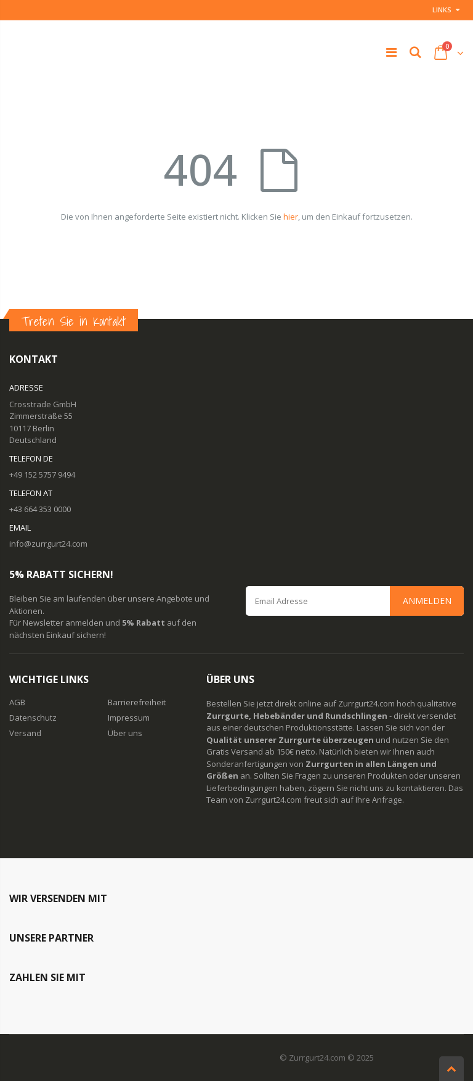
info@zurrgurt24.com (48, 543)
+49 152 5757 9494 (42, 474)
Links (441, 9)
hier (290, 216)
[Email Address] (355, 601)
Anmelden (427, 601)
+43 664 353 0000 (40, 509)
